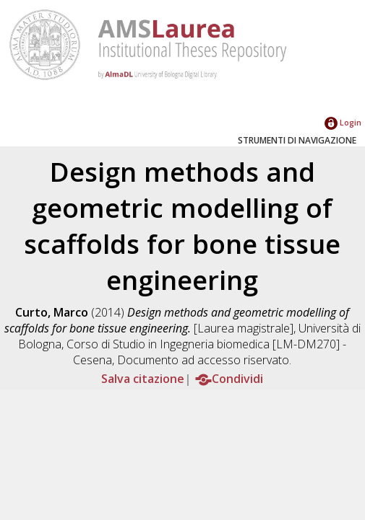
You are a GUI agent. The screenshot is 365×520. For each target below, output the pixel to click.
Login (343, 122)
